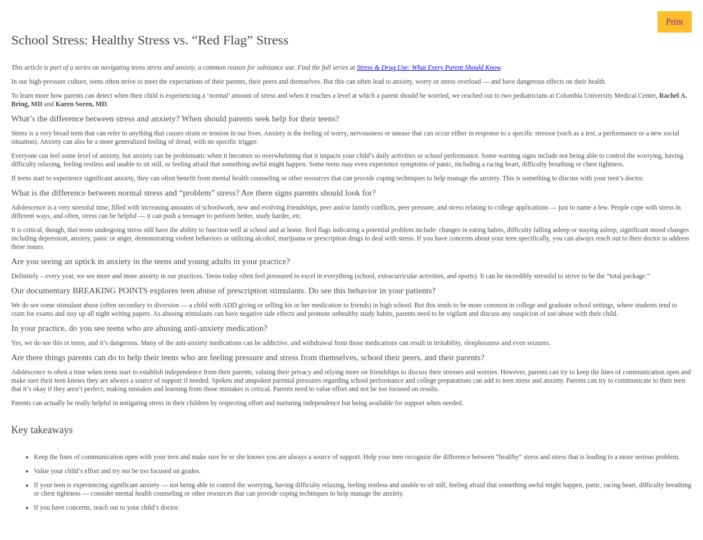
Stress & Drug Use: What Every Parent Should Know (429, 67)
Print (674, 21)
